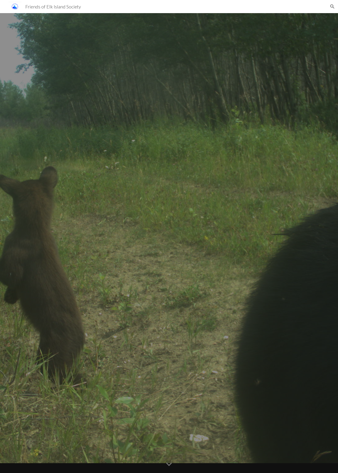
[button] (332, 6)
